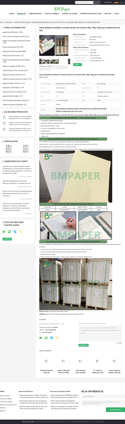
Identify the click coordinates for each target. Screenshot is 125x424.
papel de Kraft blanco (10, 32)
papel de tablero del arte (12, 83)
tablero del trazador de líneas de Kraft (16, 41)
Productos (21, 13)
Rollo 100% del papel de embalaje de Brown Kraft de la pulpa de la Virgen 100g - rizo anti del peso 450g (65, 402)
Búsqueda (97, 2)
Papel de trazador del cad (12, 75)
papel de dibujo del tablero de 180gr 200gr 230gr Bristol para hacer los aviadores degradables (63, 372)
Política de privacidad (28, 422)
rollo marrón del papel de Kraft (14, 36)
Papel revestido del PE (11, 47)
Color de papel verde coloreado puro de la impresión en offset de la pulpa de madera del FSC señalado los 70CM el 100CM (80, 372)
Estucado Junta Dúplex (11, 88)
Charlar (77, 64)
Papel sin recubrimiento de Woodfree (16, 60)
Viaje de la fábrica (52, 13)
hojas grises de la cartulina (12, 92)
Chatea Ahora (108, 2)
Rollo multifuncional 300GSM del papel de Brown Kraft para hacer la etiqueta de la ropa (65, 396)
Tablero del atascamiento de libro (15, 79)
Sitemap (2, 411)
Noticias (107, 13)
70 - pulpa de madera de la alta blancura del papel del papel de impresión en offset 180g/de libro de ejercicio (98, 372)
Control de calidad (69, 13)
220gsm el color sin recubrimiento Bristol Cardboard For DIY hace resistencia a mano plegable (20, 124)
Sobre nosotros (35, 13)
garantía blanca (64, 314)
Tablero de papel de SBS (12, 66)
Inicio (2, 22)
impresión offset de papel (22, 22)
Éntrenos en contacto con (90, 13)
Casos (116, 13)
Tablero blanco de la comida (13, 70)
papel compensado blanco (76, 314)
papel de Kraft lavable (11, 96)
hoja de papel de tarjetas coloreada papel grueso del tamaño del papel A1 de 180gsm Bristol (115, 372)
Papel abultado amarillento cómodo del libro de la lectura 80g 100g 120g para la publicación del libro (53, 68)
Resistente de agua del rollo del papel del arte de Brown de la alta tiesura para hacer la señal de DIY (34, 402)
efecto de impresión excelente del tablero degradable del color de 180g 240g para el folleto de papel (20, 118)
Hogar (11, 13)
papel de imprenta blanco (52, 314)
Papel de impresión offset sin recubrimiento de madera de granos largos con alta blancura (46, 372)
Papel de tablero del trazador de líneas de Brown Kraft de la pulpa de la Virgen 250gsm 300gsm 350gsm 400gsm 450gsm (33, 408)
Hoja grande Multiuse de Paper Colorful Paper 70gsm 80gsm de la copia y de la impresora (20, 130)
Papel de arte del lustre (11, 56)
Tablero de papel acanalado (13, 105)
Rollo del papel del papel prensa (14, 100)
